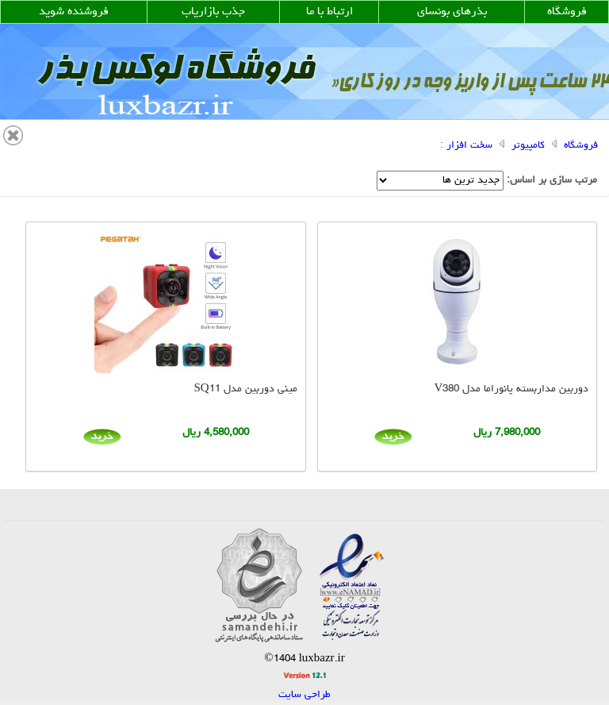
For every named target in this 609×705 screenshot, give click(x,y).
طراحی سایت (304, 695)
